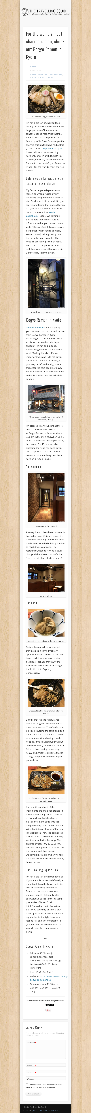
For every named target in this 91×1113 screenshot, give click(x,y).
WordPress (55, 1110)
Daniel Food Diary (35, 327)
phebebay (33, 66)
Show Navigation (61, 24)
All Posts (33, 75)
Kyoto (60, 75)
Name (31, 1065)
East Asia (40, 75)
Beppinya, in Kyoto (52, 148)
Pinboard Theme (40, 1110)
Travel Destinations (47, 77)
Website (30, 1079)
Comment (31, 1042)
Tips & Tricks (34, 77)
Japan (56, 75)
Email (31, 1072)
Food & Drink (48, 75)
